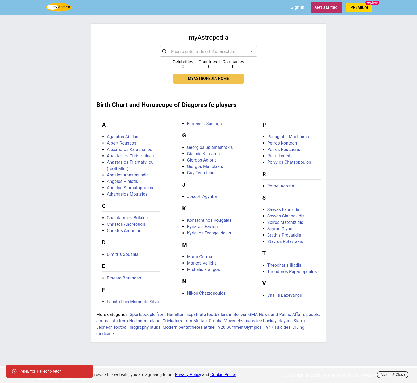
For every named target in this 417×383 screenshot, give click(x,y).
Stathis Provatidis (284, 235)
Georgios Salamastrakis (210, 147)
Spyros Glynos (281, 228)
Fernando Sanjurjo (204, 123)
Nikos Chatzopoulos (206, 293)
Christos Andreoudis (126, 224)
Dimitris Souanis (123, 254)
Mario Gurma (199, 256)
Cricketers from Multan (184, 320)
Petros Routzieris (283, 149)
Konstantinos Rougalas (209, 220)
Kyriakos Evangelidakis (209, 233)
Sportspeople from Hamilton (157, 314)
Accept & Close (393, 375)
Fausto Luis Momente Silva (133, 301)
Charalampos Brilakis (127, 217)
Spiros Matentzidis (285, 222)
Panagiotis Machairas (288, 136)
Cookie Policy (223, 374)
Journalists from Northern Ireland (128, 320)
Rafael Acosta (280, 185)
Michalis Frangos (203, 269)
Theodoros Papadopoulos (292, 271)
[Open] (251, 51)
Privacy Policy (188, 374)
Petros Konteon (282, 143)
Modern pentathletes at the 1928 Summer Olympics (212, 327)
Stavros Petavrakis (285, 241)
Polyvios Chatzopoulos (289, 162)
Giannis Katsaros (203, 153)
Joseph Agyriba (202, 196)
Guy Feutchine (200, 172)
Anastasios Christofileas (130, 155)
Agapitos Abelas (122, 136)
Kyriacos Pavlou (202, 226)
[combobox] (208, 51)
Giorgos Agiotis (202, 160)
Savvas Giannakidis (286, 216)
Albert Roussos (121, 143)
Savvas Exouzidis (284, 209)
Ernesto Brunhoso (124, 278)
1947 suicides (277, 327)
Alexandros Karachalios (129, 149)
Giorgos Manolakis (205, 166)
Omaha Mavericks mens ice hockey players (250, 320)
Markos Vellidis (201, 263)
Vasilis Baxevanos (284, 295)
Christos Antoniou (124, 230)
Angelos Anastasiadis (128, 175)
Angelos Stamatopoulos (130, 187)
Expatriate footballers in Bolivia (216, 314)
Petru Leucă (278, 155)
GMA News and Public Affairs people (283, 314)
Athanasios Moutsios (127, 194)
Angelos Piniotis (122, 181)
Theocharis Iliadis (284, 265)
